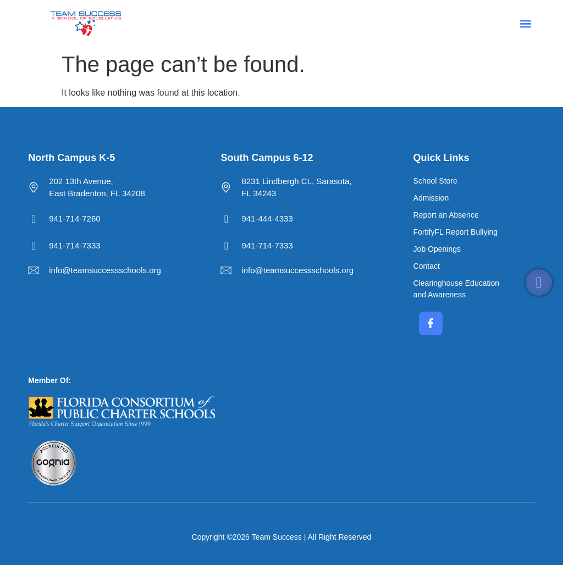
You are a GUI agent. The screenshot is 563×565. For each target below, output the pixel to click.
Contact (426, 266)
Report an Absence (446, 215)
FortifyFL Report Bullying (455, 232)
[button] (526, 23)
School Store (435, 180)
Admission (431, 197)
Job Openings (437, 249)
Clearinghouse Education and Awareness (456, 289)
